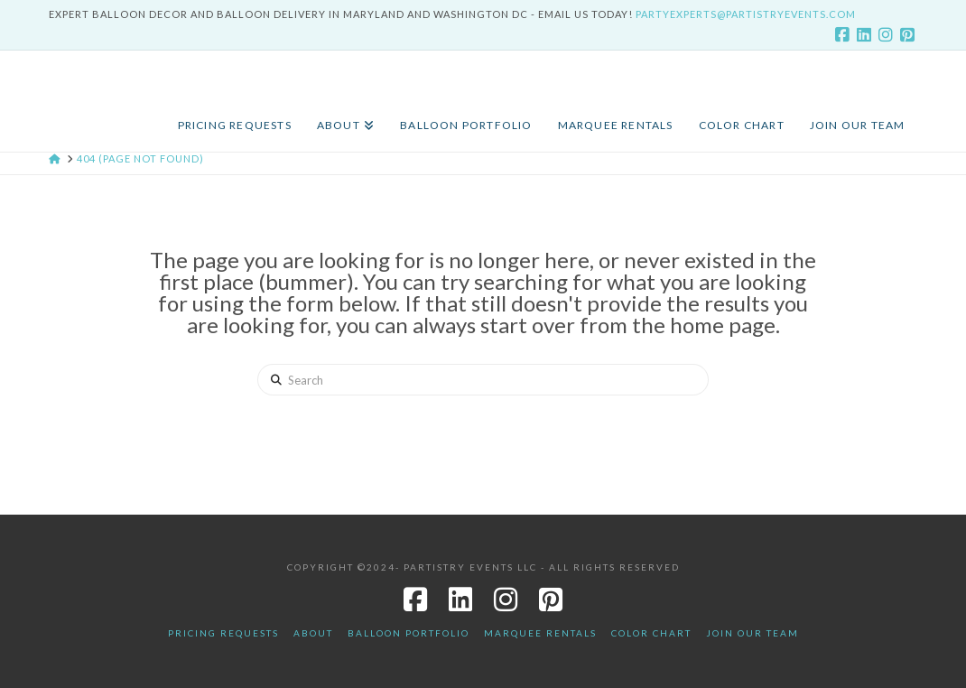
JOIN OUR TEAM (752, 633)
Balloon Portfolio (408, 633)
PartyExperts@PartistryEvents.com (746, 14)
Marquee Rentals (540, 633)
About (313, 633)
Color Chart (651, 633)
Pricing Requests (223, 633)
